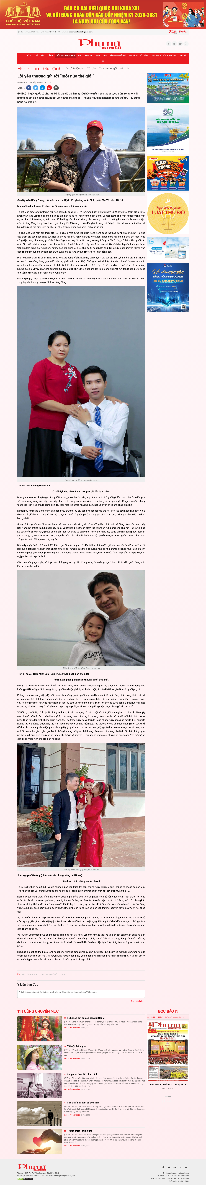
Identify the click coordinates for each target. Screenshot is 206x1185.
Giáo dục (88, 55)
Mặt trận (39, 55)
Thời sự (28, 55)
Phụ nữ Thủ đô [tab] (155, 1017)
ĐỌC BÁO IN (168, 1011)
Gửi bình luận (137, 1001)
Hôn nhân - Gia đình (65, 55)
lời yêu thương (29, 974)
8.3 (63, 974)
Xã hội (50, 55)
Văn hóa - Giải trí (118, 55)
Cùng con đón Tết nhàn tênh (81, 1074)
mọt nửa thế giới (50, 974)
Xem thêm (168, 1101)
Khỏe (98, 55)
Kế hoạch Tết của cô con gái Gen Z (85, 1018)
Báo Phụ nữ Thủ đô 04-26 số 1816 (168, 1084)
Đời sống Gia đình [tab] (174, 1017)
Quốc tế (182, 55)
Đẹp (105, 55)
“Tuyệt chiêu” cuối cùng (79, 1130)
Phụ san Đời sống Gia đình (164, 55)
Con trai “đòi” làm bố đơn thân (82, 1102)
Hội (79, 55)
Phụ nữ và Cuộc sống (138, 55)
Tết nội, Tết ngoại (76, 1046)
